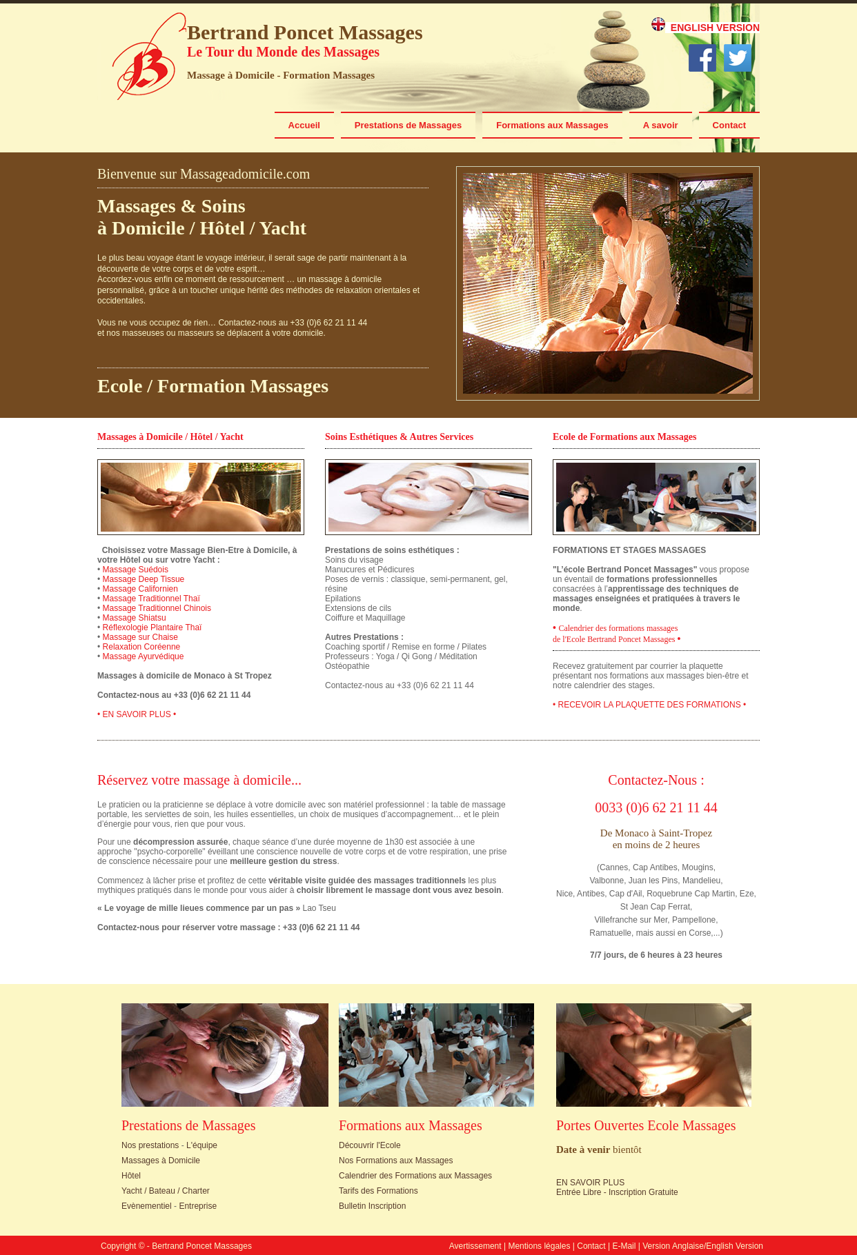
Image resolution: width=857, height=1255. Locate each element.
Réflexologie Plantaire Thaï (152, 627)
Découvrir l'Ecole (370, 1145)
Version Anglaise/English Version (702, 1246)
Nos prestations (150, 1145)
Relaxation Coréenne (142, 647)
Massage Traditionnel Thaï (151, 598)
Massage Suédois (135, 569)
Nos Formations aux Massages (396, 1160)
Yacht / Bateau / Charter (165, 1191)
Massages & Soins (171, 206)
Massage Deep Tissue (144, 579)
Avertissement (475, 1246)
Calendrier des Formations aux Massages (415, 1176)
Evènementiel (146, 1206)
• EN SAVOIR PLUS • (136, 714)
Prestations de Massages (408, 125)
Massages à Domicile (160, 1160)
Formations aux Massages (552, 125)
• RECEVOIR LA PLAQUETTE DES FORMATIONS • (649, 705)
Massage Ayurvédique (143, 656)
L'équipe (201, 1145)
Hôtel (222, 228)
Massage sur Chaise (140, 637)
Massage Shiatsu (134, 618)
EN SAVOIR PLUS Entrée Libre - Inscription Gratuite (617, 1187)
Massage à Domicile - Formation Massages (281, 75)
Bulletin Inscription (372, 1206)
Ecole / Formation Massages (212, 385)
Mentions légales (539, 1246)
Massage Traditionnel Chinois (157, 608)
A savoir (660, 125)
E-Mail (624, 1246)
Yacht (282, 228)
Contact (729, 125)
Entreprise (198, 1206)
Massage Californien (140, 589)
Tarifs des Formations (378, 1191)
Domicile (148, 228)
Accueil (304, 125)
